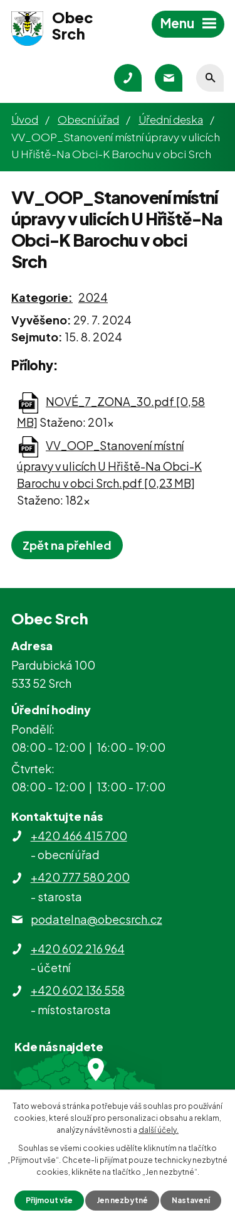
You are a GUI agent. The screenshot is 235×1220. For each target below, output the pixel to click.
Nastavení (191, 1200)
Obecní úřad (88, 119)
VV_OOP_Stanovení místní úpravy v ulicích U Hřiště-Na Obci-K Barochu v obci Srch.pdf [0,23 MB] (109, 464)
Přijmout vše (49, 1200)
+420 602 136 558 (78, 990)
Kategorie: (42, 297)
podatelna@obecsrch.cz (96, 919)
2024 (93, 297)
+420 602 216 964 (78, 948)
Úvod (24, 119)
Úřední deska (170, 119)
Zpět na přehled (67, 545)
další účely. (158, 1130)
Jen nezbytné (122, 1200)
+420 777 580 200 (80, 877)
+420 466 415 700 (79, 835)
